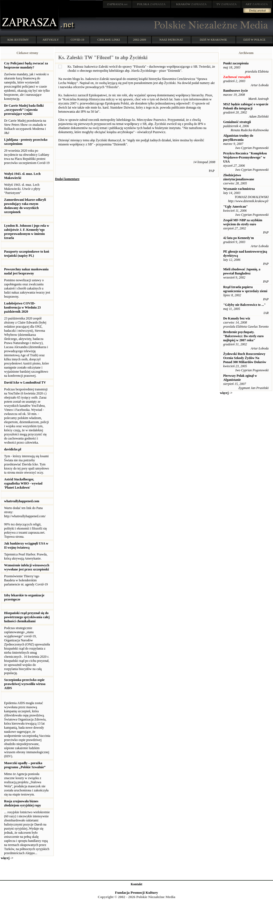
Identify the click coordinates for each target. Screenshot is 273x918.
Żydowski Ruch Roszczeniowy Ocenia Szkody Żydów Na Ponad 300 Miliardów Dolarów (244, 358)
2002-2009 (139, 39)
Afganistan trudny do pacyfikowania (238, 138)
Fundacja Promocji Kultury (136, 892)
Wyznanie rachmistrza (239, 189)
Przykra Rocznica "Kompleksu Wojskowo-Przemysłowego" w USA (245, 157)
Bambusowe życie (235, 90)
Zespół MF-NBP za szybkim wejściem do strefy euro (242, 222)
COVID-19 (77, 39)
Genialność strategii (237, 122)
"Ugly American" (235, 206)
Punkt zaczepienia (235, 63)
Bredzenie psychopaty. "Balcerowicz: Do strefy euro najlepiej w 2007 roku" (243, 336)
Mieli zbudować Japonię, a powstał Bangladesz (241, 271)
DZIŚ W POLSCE (254, 39)
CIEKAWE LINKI (108, 39)
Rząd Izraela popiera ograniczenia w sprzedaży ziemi (245, 289)
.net (117, 4)
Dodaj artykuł (257, 10)
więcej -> (7, 858)
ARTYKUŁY (51, 39)
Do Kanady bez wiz (236, 318)
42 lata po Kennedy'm (238, 238)
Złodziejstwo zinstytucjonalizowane (238, 177)
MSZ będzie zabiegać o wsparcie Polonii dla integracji (245, 106)
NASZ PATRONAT (171, 39)
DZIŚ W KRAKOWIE (213, 39)
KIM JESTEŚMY (18, 39)
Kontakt (137, 884)
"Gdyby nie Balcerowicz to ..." (244, 305)
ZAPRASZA (151, 4)
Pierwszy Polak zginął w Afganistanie (240, 378)
